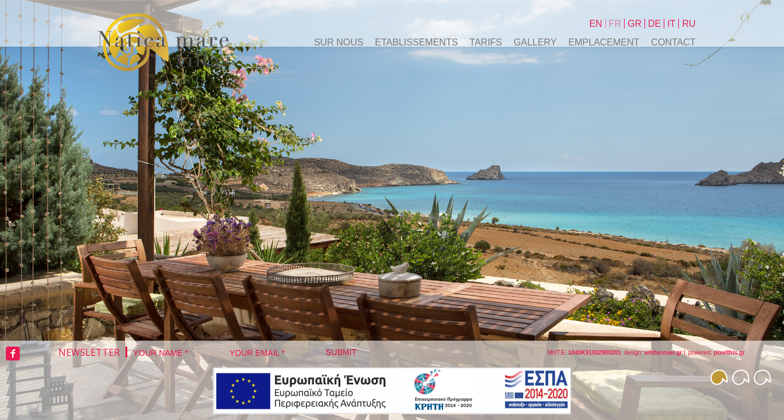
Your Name (160, 353)
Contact (673, 42)
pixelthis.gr (729, 352)
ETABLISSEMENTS (416, 42)
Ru (688, 24)
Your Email (257, 353)
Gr (635, 24)
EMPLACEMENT (604, 42)
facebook (13, 353)
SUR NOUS (338, 42)
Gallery (535, 42)
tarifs (485, 42)
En (595, 24)
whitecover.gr (663, 352)
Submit (341, 352)
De (654, 24)
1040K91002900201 (594, 352)
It (671, 24)
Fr (615, 24)
